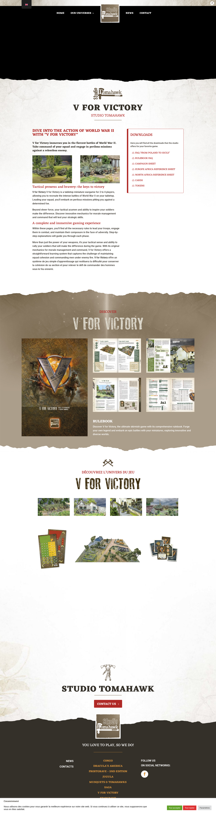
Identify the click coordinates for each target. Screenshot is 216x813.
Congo (108, 761)
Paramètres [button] (205, 808)
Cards (139, 180)
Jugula (108, 777)
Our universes (81, 13)
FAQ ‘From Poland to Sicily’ (152, 153)
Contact (145, 13)
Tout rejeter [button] (190, 808)
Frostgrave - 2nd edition (108, 772)
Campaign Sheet (145, 164)
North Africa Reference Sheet (154, 175)
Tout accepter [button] (174, 808)
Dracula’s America (108, 766)
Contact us (106, 704)
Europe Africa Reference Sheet (155, 169)
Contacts (67, 766)
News (129, 13)
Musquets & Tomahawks (108, 783)
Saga (108, 788)
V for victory (108, 793)
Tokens (139, 186)
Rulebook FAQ (144, 158)
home (60, 13)
